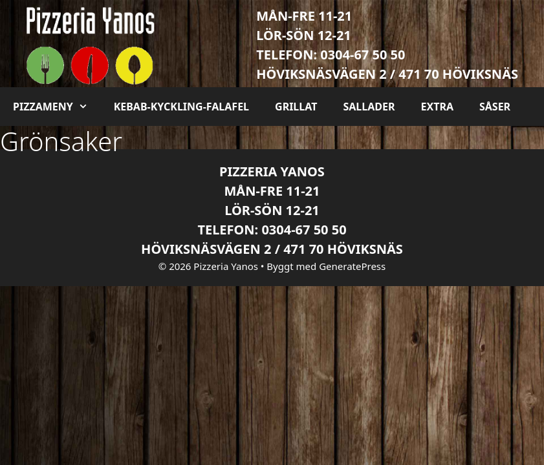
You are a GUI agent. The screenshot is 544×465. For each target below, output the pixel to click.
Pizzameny (57, 106)
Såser (494, 106)
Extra (436, 106)
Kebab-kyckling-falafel (181, 106)
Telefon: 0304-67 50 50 (330, 54)
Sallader (369, 106)
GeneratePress (352, 266)
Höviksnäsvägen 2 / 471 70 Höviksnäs (387, 74)
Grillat (296, 106)
